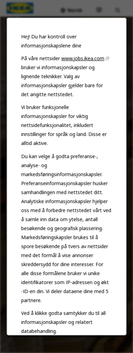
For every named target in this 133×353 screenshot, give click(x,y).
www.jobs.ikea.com (82, 59)
